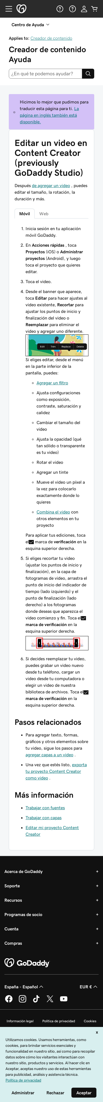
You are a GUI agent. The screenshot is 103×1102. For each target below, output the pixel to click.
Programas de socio (23, 914)
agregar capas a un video (49, 754)
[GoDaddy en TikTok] (36, 1001)
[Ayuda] (59, 8)
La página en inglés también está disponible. (49, 115)
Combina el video (53, 512)
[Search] (88, 74)
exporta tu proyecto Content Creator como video (56, 771)
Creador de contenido (51, 38)
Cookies (90, 1021)
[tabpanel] (51, 466)
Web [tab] (43, 213)
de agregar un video (51, 185)
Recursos (13, 900)
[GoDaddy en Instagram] (22, 1001)
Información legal (20, 1021)
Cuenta (11, 929)
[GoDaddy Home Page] (27, 963)
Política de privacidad (58, 1021)
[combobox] (45, 73)
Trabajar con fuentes (45, 807)
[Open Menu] (6, 9)
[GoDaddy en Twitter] (50, 1001)
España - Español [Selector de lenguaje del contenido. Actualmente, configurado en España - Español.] (24, 986)
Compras (13, 943)
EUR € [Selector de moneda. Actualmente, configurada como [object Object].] (89, 986)
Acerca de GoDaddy (23, 871)
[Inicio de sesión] (84, 9)
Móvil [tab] (24, 213)
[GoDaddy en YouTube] (63, 1001)
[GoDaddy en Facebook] (8, 1001)
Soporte (12, 885)
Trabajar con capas (44, 817)
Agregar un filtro (52, 382)
